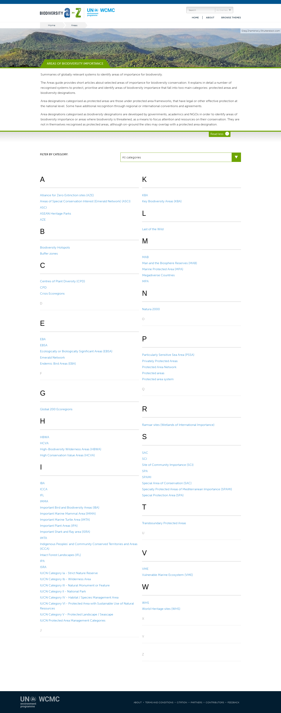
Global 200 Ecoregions (56, 409)
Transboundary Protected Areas (164, 523)
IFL (42, 495)
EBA (43, 339)
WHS (145, 603)
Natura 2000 (151, 309)
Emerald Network (52, 357)
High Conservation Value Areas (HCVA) (67, 455)
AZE (43, 219)
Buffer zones (49, 253)
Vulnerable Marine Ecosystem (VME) (167, 575)
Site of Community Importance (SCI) (168, 465)
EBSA (43, 345)
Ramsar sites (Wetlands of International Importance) (178, 425)
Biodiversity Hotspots (55, 247)
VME (145, 569)
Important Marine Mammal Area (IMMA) (68, 513)
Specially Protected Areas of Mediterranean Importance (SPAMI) (187, 489)
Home (195, 17)
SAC (145, 453)
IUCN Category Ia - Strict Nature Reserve (69, 573)
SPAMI (146, 477)
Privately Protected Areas (160, 361)
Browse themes (231, 17)
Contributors (215, 702)
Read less (216, 134)
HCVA (44, 443)
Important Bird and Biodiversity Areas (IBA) (69, 507)
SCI (144, 459)
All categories (131, 157)
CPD (43, 287)
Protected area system (158, 379)
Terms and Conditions (159, 702)
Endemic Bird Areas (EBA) (58, 363)
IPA (42, 561)
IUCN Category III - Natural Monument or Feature (75, 585)
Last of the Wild (153, 229)
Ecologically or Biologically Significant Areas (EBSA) (76, 351)
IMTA (43, 538)
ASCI (43, 207)
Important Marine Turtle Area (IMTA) (65, 519)
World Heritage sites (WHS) (161, 609)
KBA (145, 195)
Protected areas (153, 373)
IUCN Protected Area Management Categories (72, 620)
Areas (74, 25)
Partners (196, 702)
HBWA (44, 437)
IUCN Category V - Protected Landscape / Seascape (76, 614)
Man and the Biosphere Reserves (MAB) (169, 263)
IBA (42, 483)
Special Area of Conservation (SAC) (167, 483)
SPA (145, 471)
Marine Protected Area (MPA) (162, 269)
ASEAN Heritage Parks (55, 213)
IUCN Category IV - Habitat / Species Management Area (79, 597)
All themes (222, 10)
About (210, 17)
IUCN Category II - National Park (63, 591)
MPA (145, 281)
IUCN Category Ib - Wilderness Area (65, 579)
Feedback (233, 702)
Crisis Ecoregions (52, 293)
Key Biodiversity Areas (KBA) (162, 201)
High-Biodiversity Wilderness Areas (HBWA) (70, 449)
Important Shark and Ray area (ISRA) (65, 532)
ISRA (43, 567)
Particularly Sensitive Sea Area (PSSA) (168, 355)
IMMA (44, 501)
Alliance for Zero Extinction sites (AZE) (67, 195)
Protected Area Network (159, 367)
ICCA (43, 489)
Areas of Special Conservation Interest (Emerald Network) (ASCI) (85, 201)
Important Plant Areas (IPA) (59, 525)
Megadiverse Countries (158, 275)
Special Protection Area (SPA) (163, 495)
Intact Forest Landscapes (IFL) (60, 555)
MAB (145, 257)
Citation (182, 702)
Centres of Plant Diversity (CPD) (62, 281)
